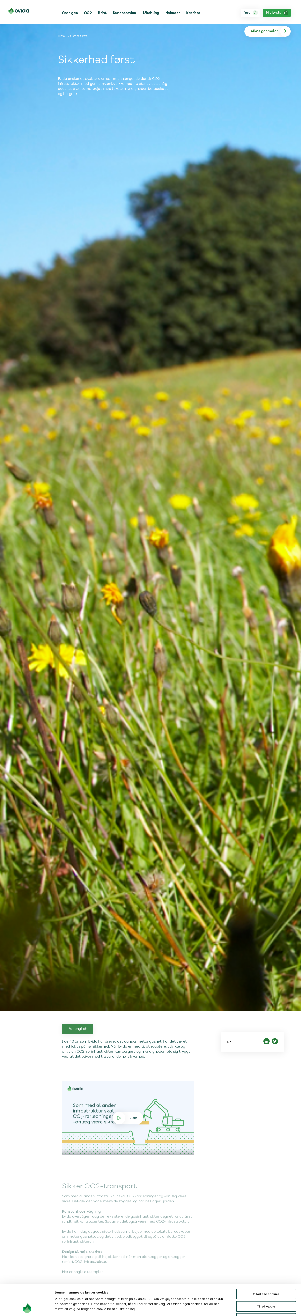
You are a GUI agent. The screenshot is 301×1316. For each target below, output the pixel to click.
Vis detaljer (217, 1308)
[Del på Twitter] (275, 1042)
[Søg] (250, 13)
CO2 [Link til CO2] (88, 13)
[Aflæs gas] (271, 31)
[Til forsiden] (18, 11)
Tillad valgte (266, 1277)
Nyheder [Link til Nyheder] (172, 13)
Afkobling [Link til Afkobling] (150, 13)
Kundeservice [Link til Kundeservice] (124, 13)
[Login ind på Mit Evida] (277, 13)
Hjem (61, 36)
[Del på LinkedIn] (266, 1042)
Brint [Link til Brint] (102, 13)
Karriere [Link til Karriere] (193, 13)
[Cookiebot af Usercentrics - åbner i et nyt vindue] (27, 1308)
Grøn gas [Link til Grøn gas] (70, 13)
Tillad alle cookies (266, 1265)
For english (77, 1047)
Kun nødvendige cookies (266, 1289)
